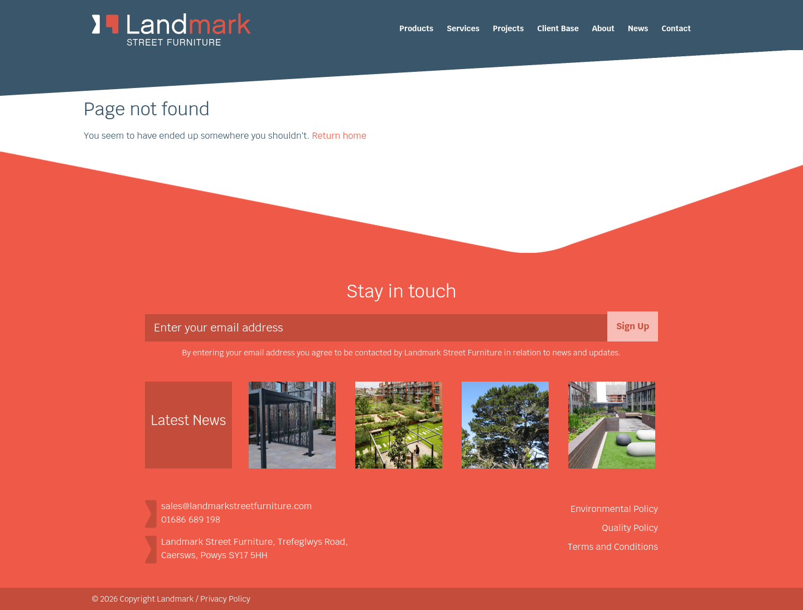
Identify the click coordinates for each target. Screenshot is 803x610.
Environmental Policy (614, 509)
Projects (508, 28)
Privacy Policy (225, 599)
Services (463, 28)
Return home (339, 135)
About (603, 28)
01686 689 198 (190, 519)
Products (416, 28)
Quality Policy (630, 528)
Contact (676, 28)
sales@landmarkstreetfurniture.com (236, 506)
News (638, 28)
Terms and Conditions (613, 547)
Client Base (558, 28)
